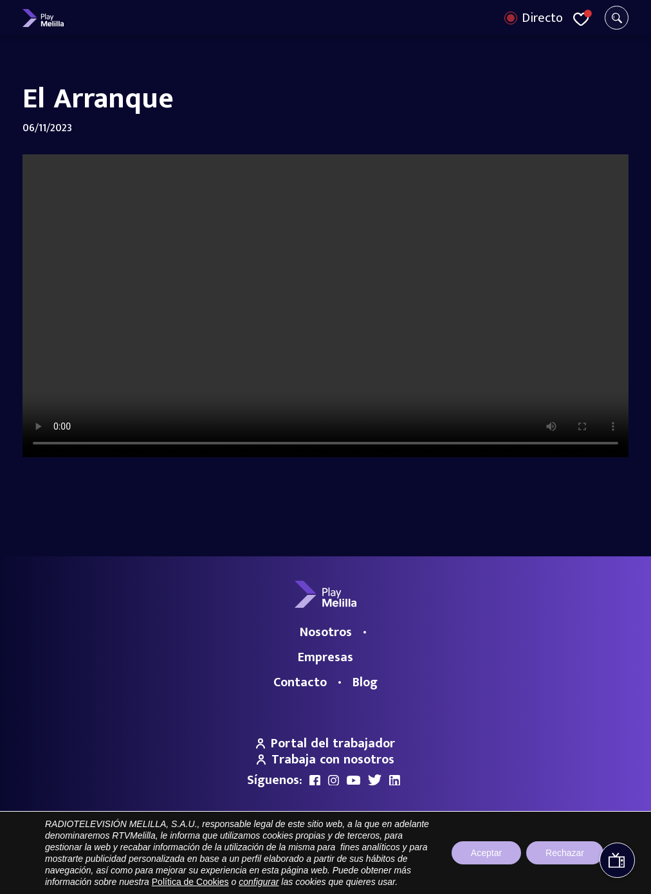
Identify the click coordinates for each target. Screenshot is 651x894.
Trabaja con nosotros (325, 759)
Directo (542, 18)
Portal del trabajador (325, 743)
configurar (259, 882)
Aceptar (486, 853)
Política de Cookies (190, 882)
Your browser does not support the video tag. (325, 305)
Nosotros (326, 632)
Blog (365, 682)
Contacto (300, 682)
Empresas (325, 657)
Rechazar (565, 853)
